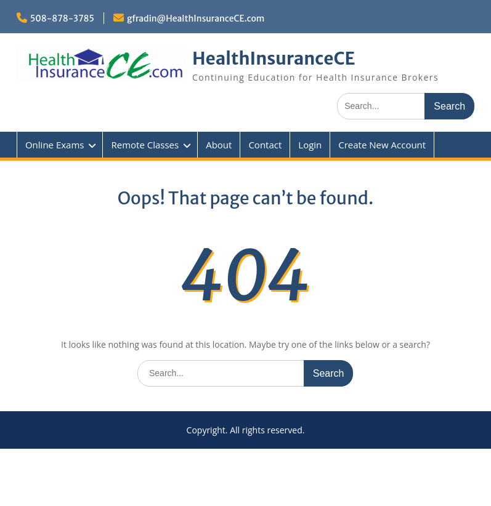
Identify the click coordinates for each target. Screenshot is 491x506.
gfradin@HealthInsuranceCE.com (196, 18)
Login (310, 145)
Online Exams (54, 145)
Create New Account (382, 145)
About (219, 145)
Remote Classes (145, 145)
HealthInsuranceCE (273, 58)
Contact (265, 145)
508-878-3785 (62, 18)
